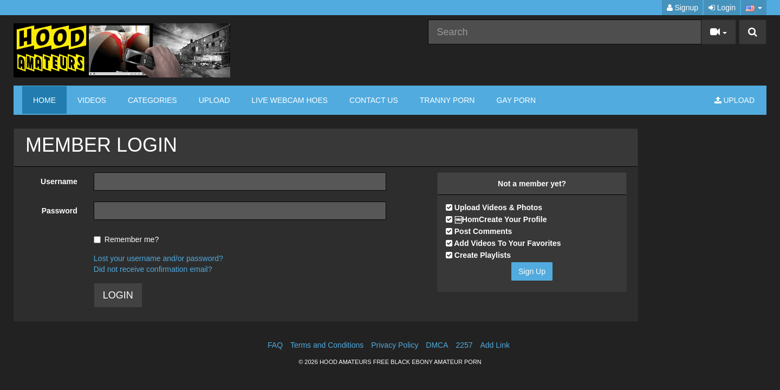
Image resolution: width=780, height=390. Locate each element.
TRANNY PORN (447, 100)
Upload (214, 100)
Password (59, 210)
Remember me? (126, 239)
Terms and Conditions (326, 345)
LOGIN (118, 295)
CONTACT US (373, 100)
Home (44, 100)
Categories (152, 100)
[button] (753, 7)
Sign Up (531, 271)
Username (59, 181)
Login (722, 7)
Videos (91, 100)
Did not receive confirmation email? (153, 269)
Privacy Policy (394, 345)
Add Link (494, 345)
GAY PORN (516, 100)
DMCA (437, 345)
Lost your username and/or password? (158, 258)
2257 (464, 345)
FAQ (275, 345)
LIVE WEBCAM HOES (289, 100)
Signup (682, 7)
